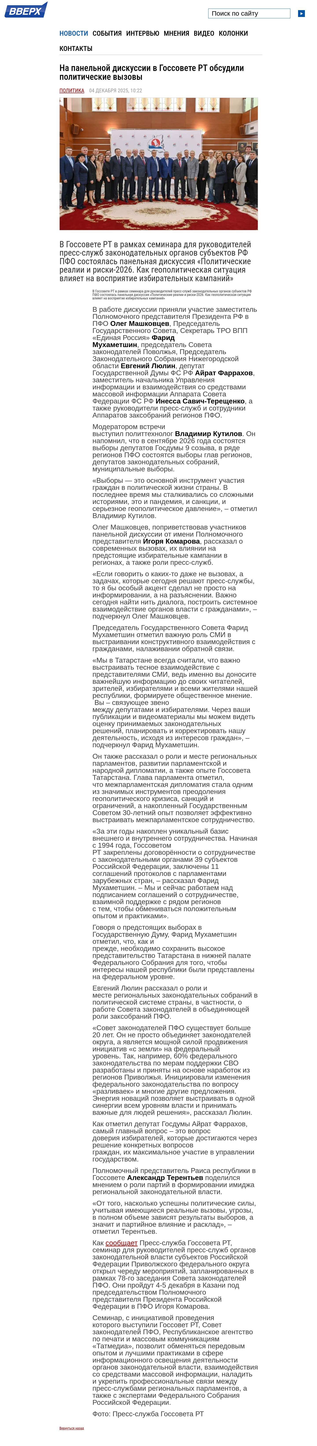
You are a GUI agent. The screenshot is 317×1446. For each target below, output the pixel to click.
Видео (204, 33)
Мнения (176, 33)
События (107, 33)
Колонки (233, 33)
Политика (71, 90)
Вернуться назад (71, 1428)
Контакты (75, 48)
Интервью (142, 33)
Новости (73, 33)
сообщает (121, 1243)
